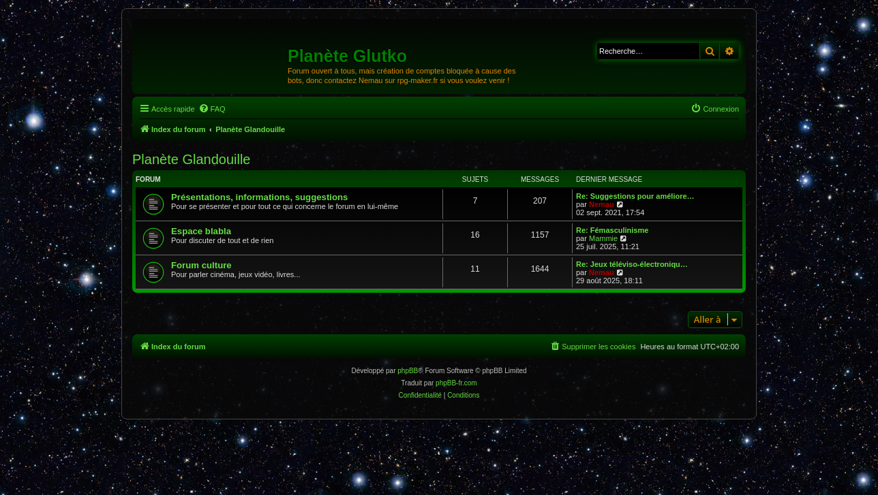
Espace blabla (201, 231)
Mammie (603, 238)
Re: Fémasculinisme (612, 230)
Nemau (601, 204)
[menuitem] (212, 109)
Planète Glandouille (191, 159)
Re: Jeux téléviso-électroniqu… (632, 264)
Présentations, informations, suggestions (259, 197)
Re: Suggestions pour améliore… (635, 196)
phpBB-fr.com (456, 383)
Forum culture (201, 265)
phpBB (407, 370)
